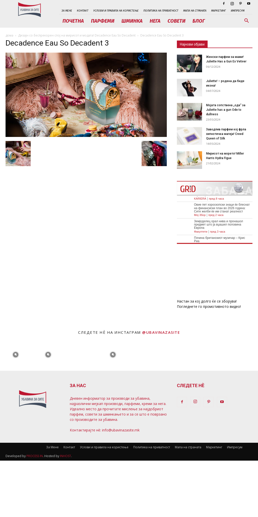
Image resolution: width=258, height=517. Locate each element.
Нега (155, 21)
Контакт (82, 10)
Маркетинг (218, 10)
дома (9, 35)
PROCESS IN (34, 456)
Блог (198, 21)
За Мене (66, 10)
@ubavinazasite (161, 332)
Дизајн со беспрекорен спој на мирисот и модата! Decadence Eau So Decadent (77, 35)
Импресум (237, 10)
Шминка (132, 21)
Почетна (73, 21)
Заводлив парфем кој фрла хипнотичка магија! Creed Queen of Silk (226, 134)
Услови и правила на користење (116, 10)
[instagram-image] (15, 354)
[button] (246, 21)
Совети (176, 21)
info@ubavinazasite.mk (121, 430)
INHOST (65, 456)
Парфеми (102, 21)
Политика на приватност (160, 10)
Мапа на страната (194, 10)
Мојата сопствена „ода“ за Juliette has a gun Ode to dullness (225, 109)
